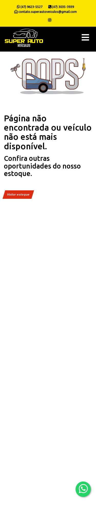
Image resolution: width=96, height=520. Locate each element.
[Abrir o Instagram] (49, 20)
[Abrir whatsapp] (83, 489)
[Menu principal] (85, 37)
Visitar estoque (18, 194)
